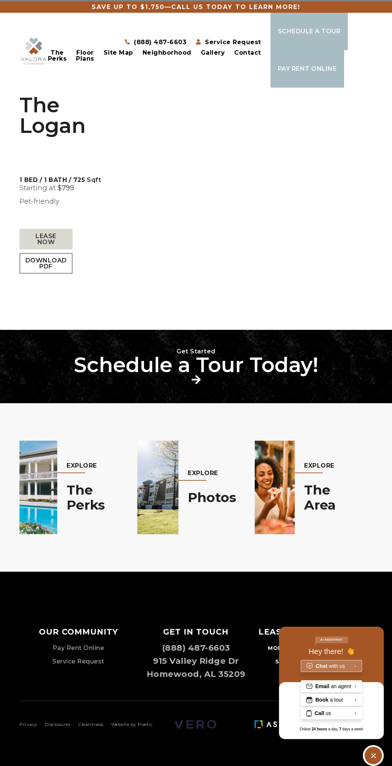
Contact (247, 53)
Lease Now (46, 239)
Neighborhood (167, 53)
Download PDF (46, 263)
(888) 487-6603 (196, 648)
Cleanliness (91, 724)
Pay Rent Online (78, 647)
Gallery (213, 53)
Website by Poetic (132, 724)
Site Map (118, 53)
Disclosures (58, 724)
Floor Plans (85, 56)
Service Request (78, 661)
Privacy (28, 724)
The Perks (57, 56)
